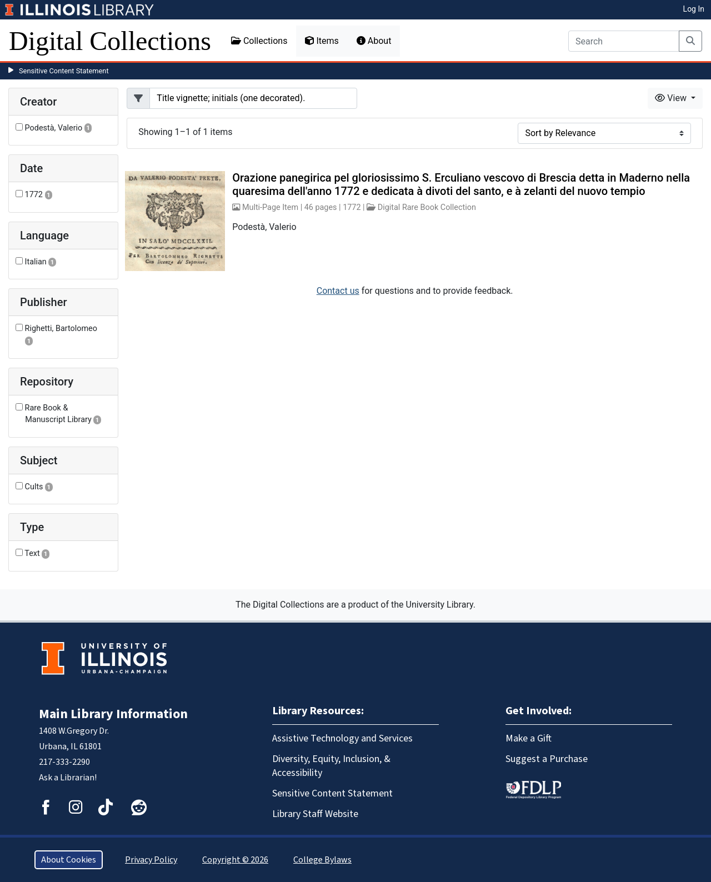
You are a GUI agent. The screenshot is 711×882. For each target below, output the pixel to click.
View (672, 98)
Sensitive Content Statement (64, 71)
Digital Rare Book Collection (427, 207)
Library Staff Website (315, 814)
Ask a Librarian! (68, 777)
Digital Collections (110, 41)
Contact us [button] (338, 290)
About (374, 41)
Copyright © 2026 (235, 860)
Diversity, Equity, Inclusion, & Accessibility (331, 766)
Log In (693, 8)
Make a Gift (528, 738)
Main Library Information (113, 714)
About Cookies (68, 860)
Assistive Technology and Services (342, 738)
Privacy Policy (151, 860)
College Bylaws (322, 860)
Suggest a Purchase (546, 759)
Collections (259, 41)
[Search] (623, 41)
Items (321, 41)
